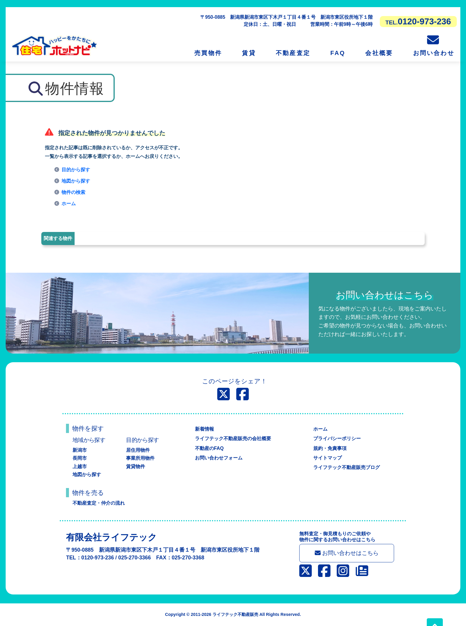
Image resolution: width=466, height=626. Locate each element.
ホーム (69, 203)
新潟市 (80, 450)
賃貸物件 (135, 466)
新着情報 (204, 429)
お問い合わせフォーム (219, 457)
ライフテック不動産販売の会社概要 (233, 438)
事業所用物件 (140, 458)
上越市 (80, 466)
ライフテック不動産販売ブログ (346, 467)
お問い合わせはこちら (347, 553)
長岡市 (80, 458)
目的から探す (76, 169)
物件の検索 (73, 192)
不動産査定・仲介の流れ (99, 503)
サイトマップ (327, 457)
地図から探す (76, 180)
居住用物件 (138, 450)
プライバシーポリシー (337, 438)
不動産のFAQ (209, 448)
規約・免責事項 (330, 448)
